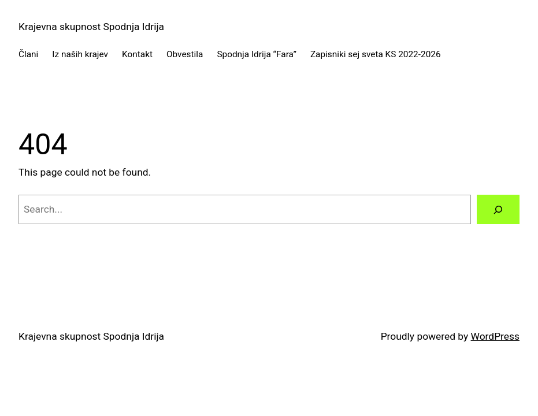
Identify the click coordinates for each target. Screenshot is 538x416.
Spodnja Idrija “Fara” (256, 54)
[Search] (498, 209)
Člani (28, 54)
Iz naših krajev (80, 54)
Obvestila (184, 54)
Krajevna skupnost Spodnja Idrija (91, 26)
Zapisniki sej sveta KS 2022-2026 (375, 54)
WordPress (495, 336)
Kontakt (137, 54)
